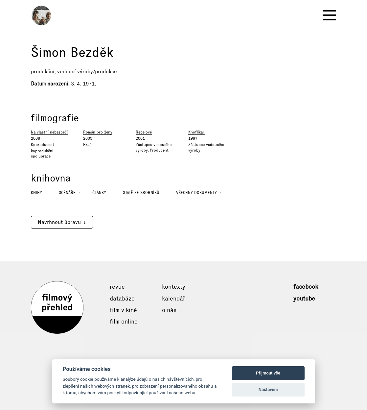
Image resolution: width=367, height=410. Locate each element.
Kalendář (173, 298)
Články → (101, 192)
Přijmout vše (268, 373)
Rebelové (144, 132)
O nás (169, 310)
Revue (117, 286)
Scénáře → (70, 192)
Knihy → (39, 192)
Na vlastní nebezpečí (49, 132)
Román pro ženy (97, 132)
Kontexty (173, 286)
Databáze (122, 298)
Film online (124, 321)
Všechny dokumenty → (199, 192)
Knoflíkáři (196, 132)
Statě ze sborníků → (144, 192)
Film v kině (123, 310)
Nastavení (268, 389)
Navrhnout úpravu (59, 222)
